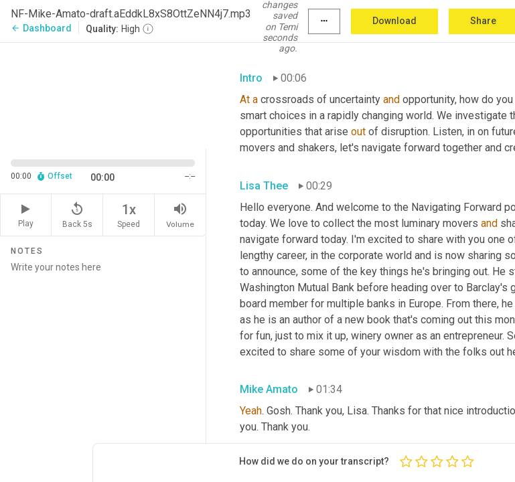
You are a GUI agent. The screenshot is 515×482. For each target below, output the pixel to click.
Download (394, 20)
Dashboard (41, 28)
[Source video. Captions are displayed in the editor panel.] (103, 94)
